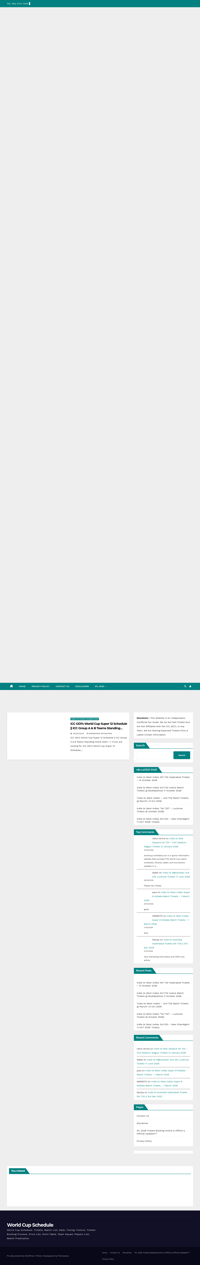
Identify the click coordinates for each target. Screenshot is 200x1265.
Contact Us (62, 686)
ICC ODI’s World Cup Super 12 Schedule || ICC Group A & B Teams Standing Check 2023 (98, 728)
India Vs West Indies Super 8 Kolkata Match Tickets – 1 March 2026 (167, 896)
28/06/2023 (79, 733)
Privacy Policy (41, 686)
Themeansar (63, 1256)
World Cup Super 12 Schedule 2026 (84, 719)
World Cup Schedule (30, 1225)
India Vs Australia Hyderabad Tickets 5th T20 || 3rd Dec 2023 (166, 943)
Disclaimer (82, 686)
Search (140, 745)
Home (22, 686)
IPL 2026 (100, 686)
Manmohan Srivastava (99, 733)
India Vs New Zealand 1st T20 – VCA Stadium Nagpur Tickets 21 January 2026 (165, 842)
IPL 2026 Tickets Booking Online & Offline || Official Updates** (162, 1253)
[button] (185, 686)
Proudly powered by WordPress (21, 1256)
